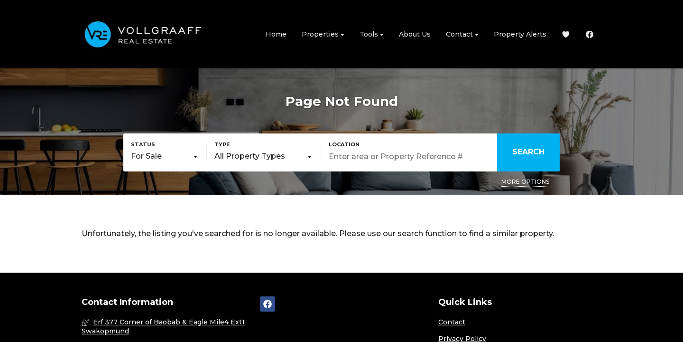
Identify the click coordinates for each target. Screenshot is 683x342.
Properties (323, 34)
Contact (462, 34)
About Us (415, 34)
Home (276, 34)
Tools (372, 34)
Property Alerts (520, 34)
